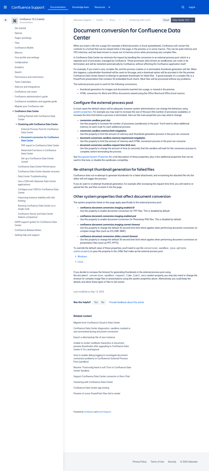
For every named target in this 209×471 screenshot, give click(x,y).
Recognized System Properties (93, 157)
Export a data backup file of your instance (94, 337)
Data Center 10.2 (183, 20)
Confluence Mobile (24, 47)
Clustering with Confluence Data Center (38, 124)
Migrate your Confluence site (29, 106)
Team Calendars (23, 82)
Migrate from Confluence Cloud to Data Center (96, 322)
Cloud (166, 20)
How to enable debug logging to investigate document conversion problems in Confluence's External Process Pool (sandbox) (100, 358)
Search (183, 7)
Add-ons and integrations (27, 87)
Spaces (18, 33)
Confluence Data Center (27, 111)
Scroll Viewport (104, 412)
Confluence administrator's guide (31, 96)
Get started (20, 28)
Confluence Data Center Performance (37, 166)
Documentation (58, 7)
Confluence (89, 412)
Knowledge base (80, 7)
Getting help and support (27, 235)
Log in (192, 7)
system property (81, 251)
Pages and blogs (23, 38)
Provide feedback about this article (126, 302)
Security (172, 461)
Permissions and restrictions (29, 77)
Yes (96, 302)
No (102, 302)
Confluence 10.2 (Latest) (32, 19)
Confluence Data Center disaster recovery (39, 171)
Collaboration (21, 62)
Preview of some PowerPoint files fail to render (96, 393)
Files (17, 43)
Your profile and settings (27, 57)
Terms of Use (157, 461)
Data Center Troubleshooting (32, 176)
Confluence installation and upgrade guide (36, 101)
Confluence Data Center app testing (91, 387)
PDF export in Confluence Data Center (40, 145)
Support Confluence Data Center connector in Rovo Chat (101, 376)
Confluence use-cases (26, 91)
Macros (18, 52)
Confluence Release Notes (28, 230)
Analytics (19, 67)
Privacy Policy (139, 461)
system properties (82, 112)
